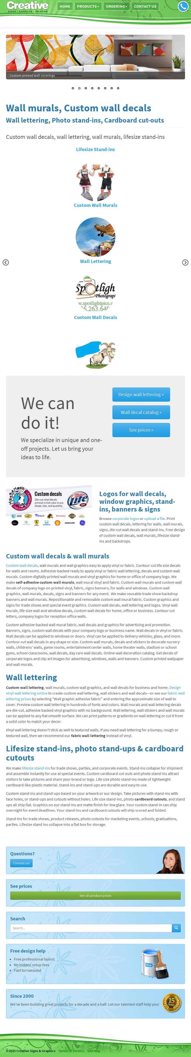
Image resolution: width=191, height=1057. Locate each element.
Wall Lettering (95, 261)
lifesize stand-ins (36, 768)
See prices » (141, 430)
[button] (6, 262)
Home (65, 6)
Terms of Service (71, 1051)
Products (88, 6)
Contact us (145, 6)
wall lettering (36, 75)
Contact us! (21, 863)
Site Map (93, 1051)
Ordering (116, 6)
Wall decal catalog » (141, 412)
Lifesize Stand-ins (95, 149)
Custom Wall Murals (95, 205)
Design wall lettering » (141, 394)
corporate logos (125, 518)
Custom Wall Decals (95, 317)
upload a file (154, 518)
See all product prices (95, 895)
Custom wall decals (22, 565)
